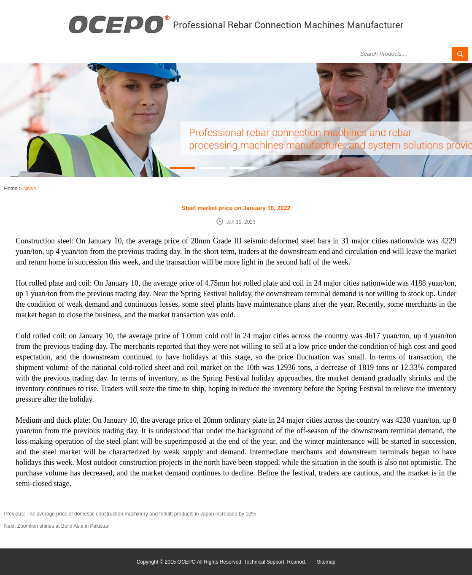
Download (263, 53)
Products (94, 53)
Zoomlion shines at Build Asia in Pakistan (63, 526)
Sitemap (326, 562)
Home (11, 189)
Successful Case (203, 53)
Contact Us (312, 53)
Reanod (296, 562)
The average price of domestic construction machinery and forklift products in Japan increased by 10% (141, 514)
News (143, 53)
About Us (45, 53)
